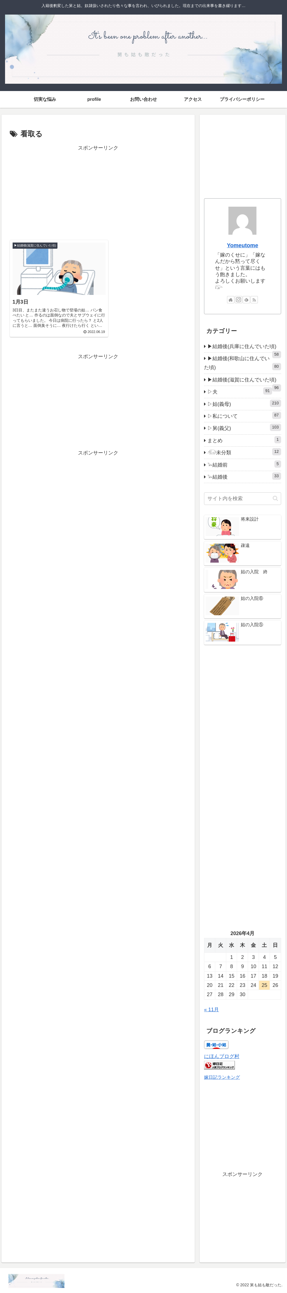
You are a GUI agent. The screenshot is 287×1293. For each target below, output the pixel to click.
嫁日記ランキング (222, 1077)
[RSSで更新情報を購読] (254, 299)
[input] (242, 498)
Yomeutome (242, 245)
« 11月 (211, 1009)
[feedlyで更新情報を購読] (246, 299)
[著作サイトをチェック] (230, 299)
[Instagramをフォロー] (238, 299)
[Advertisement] (98, 192)
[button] (275, 498)
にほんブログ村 (221, 1056)
